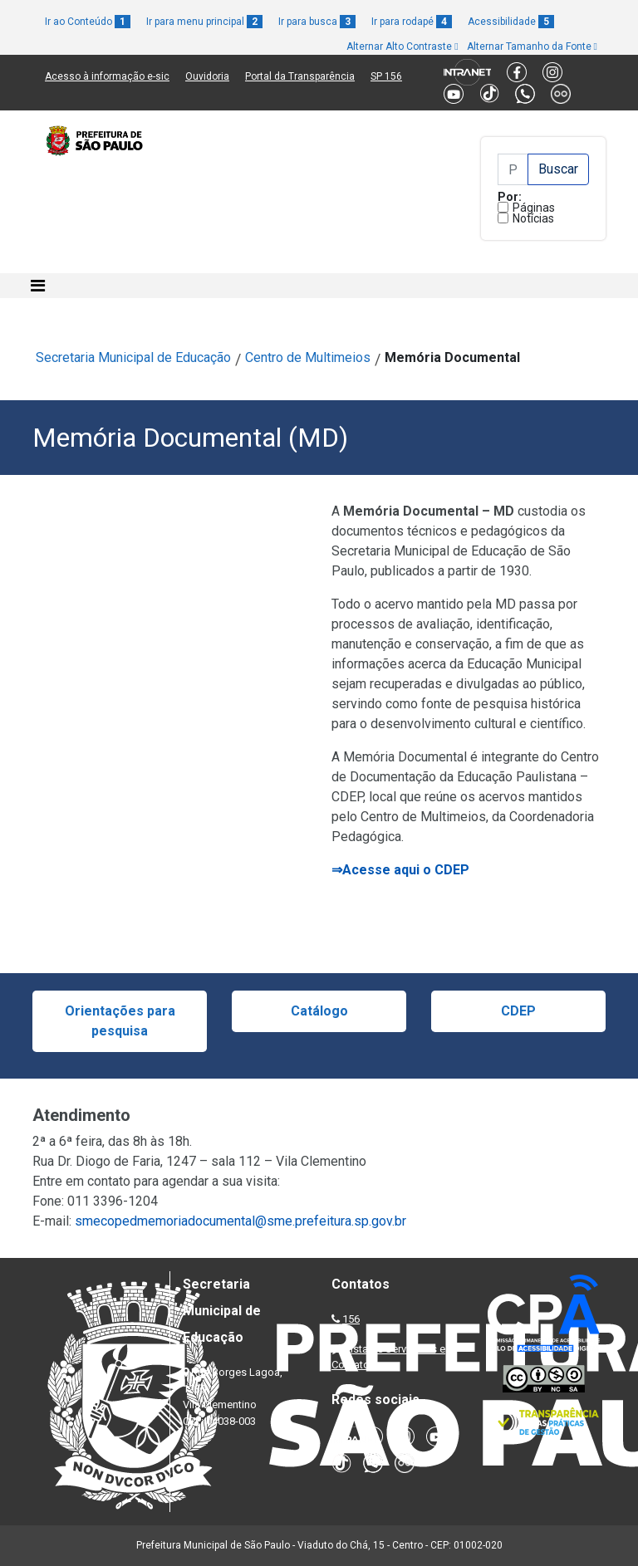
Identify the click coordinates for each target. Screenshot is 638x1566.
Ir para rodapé (411, 21)
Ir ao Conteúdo (87, 21)
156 (351, 1319)
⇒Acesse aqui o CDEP (400, 870)
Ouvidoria (207, 76)
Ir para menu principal (204, 21)
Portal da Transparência (300, 76)
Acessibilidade (511, 21)
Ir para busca (317, 21)
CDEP (518, 1011)
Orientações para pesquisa (120, 1021)
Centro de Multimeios (308, 357)
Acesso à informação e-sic (107, 76)
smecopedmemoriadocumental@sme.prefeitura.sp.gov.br (240, 1221)
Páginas (534, 208)
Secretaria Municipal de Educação (133, 357)
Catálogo (319, 1011)
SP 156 (386, 76)
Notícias (533, 218)
